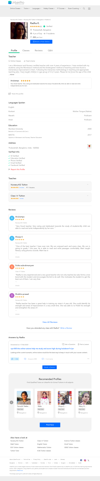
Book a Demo (49, 367)
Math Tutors (14, 444)
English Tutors (42, 444)
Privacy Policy (36, 459)
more (17, 257)
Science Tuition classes (72, 441)
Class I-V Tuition (20, 271)
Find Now (50, 425)
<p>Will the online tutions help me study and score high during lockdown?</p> (42, 348)
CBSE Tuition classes (71, 447)
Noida (79, 463)
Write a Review (66, 328)
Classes (25, 50)
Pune (49, 463)
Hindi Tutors (68, 444)
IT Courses (60, 8)
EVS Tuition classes (17, 447)
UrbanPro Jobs (47, 459)
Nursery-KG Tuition (21, 223)
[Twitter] (88, 461)
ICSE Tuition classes (44, 451)
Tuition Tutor (14, 451)
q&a (50, 50)
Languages (36, 8)
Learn (55, 459)
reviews (39, 50)
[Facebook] (81, 461)
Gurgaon (63, 463)
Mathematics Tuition (44, 447)
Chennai (20, 463)
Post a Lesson (83, 344)
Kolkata (56, 463)
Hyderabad (34, 463)
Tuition (26, 8)
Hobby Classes (48, 8)
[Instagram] (85, 461)
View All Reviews (50, 322)
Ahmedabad (72, 463)
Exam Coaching (73, 8)
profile (14, 50)
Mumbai (43, 463)
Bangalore (12, 463)
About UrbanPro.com (15, 459)
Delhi (27, 463)
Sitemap (62, 459)
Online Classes (15, 8)
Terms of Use (27, 459)
